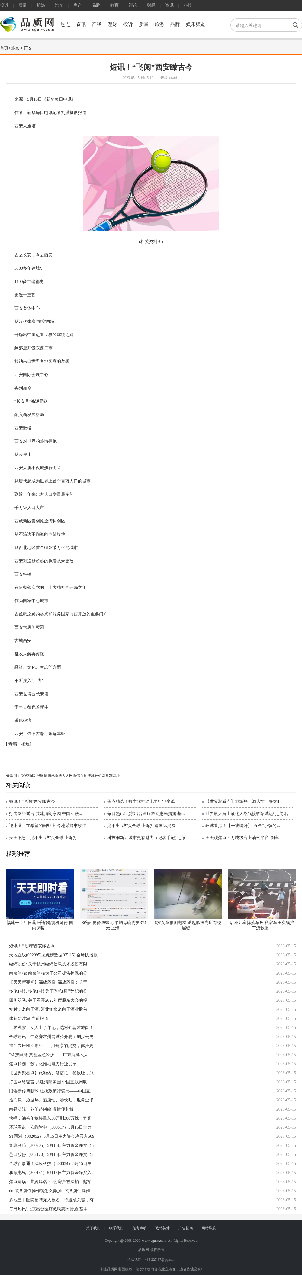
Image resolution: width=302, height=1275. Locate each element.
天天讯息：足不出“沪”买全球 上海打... (44, 837)
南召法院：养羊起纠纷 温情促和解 (41, 1109)
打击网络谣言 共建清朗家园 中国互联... (45, 813)
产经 (96, 24)
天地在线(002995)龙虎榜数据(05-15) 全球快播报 (53, 955)
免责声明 (139, 1228)
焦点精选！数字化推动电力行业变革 (141, 801)
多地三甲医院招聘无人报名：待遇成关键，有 (51, 1200)
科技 (188, 5)
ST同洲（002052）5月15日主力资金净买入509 (51, 1136)
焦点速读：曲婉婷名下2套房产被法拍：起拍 (50, 1181)
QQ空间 (27, 776)
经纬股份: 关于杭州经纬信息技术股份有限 (48, 964)
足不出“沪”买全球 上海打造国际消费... (142, 825)
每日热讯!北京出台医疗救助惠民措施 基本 (48, 1209)
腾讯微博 (54, 776)
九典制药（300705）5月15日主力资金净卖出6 (51, 1145)
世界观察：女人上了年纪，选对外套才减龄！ (51, 1027)
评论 (133, 5)
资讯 (169, 5)
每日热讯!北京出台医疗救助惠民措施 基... (146, 813)
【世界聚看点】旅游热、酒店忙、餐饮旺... (245, 801)
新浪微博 (40, 776)
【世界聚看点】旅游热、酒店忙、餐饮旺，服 (51, 1073)
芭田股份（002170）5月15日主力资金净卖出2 (51, 1154)
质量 (22, 5)
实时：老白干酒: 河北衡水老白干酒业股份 (48, 1009)
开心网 (100, 776)
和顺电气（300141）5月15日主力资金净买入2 (51, 1172)
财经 (151, 5)
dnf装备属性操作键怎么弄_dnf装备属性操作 (49, 1191)
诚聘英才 (162, 1228)
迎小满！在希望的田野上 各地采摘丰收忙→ (50, 825)
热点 (65, 24)
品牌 (96, 5)
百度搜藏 (87, 776)
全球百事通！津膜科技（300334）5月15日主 (50, 1163)
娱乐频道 (195, 24)
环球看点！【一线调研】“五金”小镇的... (242, 825)
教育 (114, 5)
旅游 (41, 5)
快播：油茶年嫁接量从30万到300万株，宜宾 (50, 1118)
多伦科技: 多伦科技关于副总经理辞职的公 (48, 991)
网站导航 (208, 1228)
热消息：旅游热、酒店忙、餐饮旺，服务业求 (51, 1100)
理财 (112, 24)
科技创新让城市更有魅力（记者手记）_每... (148, 837)
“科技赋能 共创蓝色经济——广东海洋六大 (48, 1055)
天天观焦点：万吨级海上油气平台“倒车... (243, 837)
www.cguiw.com (154, 1240)
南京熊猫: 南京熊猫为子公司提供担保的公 (48, 973)
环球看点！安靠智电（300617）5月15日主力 (50, 1127)
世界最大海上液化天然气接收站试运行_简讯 (246, 813)
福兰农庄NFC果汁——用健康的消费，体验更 (51, 1045)
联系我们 (116, 1228)
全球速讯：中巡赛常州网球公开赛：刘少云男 (51, 1036)
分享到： (13, 776)
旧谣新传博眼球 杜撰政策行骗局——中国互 (50, 1091)
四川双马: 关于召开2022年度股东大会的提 (48, 1000)
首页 (4, 48)
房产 (77, 5)
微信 (76, 776)
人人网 (67, 776)
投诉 (4, 5)
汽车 (59, 5)
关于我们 (93, 1228)
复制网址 (112, 776)
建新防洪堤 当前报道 (28, 1018)
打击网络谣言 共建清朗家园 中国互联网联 (48, 1082)
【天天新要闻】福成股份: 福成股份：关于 (48, 982)
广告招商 (185, 1228)
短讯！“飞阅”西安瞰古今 (32, 801)
